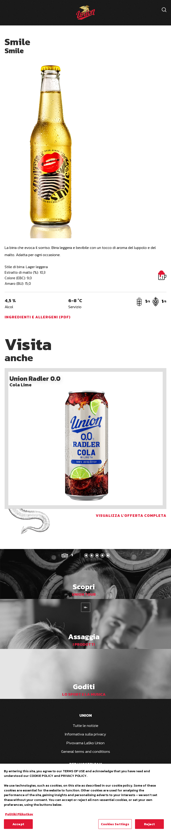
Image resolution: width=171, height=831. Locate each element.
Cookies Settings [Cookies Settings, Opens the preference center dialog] (115, 825)
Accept (18, 825)
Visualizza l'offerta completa (131, 515)
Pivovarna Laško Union (85, 743)
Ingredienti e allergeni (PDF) (38, 317)
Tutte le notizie (85, 725)
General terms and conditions (85, 751)
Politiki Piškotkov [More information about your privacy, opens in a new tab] (19, 815)
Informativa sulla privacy (85, 734)
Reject (149, 825)
